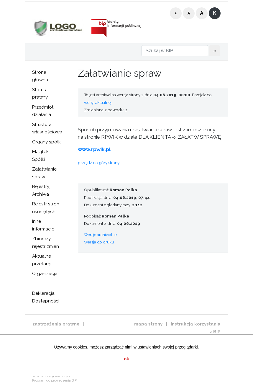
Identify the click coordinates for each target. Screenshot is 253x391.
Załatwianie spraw (44, 172)
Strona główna (40, 76)
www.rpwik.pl (94, 149)
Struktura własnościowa (47, 128)
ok (126, 358)
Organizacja (45, 273)
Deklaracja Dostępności (45, 297)
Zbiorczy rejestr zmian (45, 242)
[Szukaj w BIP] (175, 50)
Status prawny (40, 93)
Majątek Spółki (40, 155)
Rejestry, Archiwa (41, 190)
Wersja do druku (99, 242)
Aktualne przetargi (41, 259)
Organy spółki (47, 142)
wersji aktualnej (97, 102)
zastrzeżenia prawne (56, 324)
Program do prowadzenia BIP (54, 380)
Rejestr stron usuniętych (45, 207)
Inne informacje (43, 225)
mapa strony (148, 324)
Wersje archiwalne (100, 234)
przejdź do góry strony (98, 162)
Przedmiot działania (43, 110)
